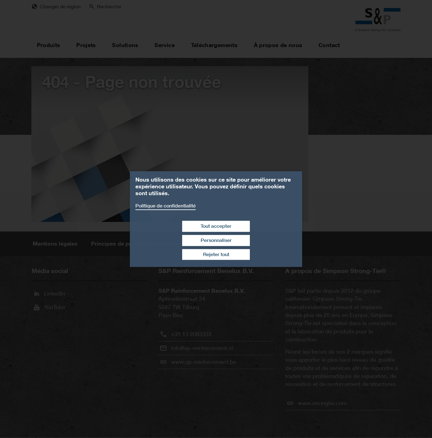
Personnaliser (216, 240)
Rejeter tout (216, 254)
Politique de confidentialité (165, 206)
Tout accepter (216, 226)
